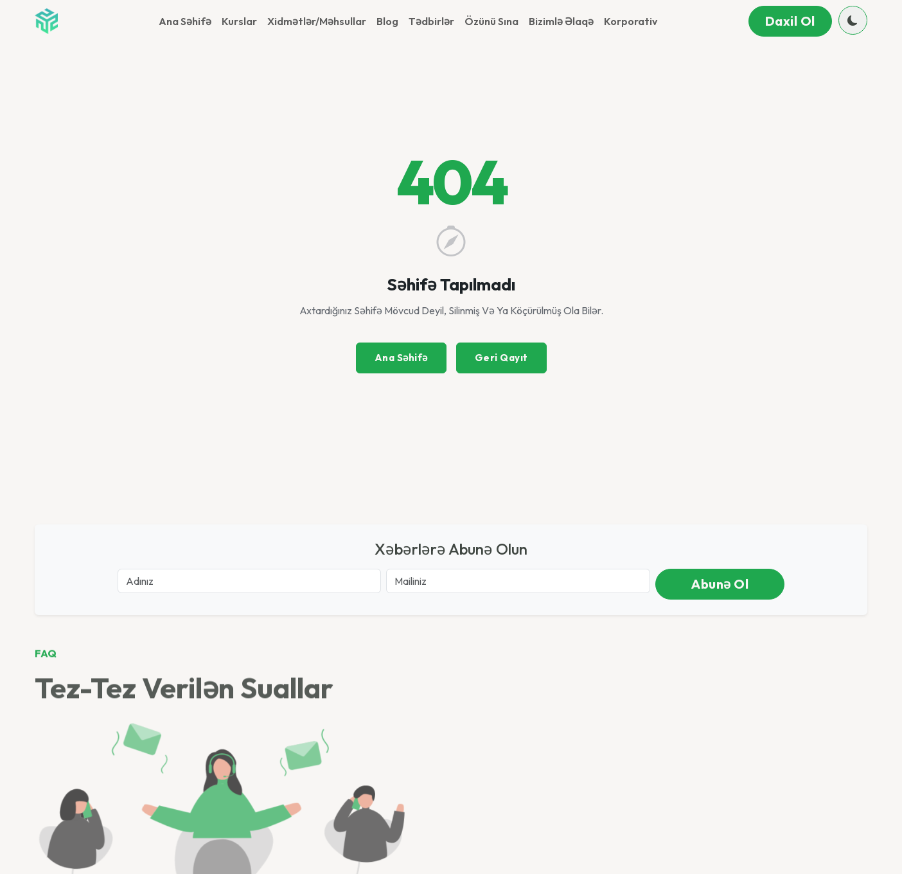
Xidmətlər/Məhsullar (316, 21)
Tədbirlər (431, 21)
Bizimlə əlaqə (561, 21)
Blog (387, 21)
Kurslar (239, 21)
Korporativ (630, 21)
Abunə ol (719, 584)
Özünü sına (491, 21)
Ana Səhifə (185, 21)
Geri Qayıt (501, 358)
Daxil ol (790, 21)
